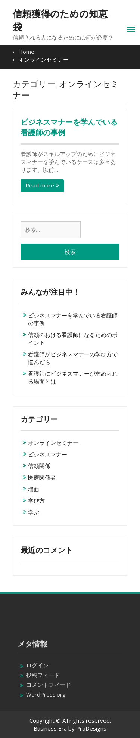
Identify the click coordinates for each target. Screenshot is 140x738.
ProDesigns (91, 728)
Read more (39, 185)
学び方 (36, 500)
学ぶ (33, 512)
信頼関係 (39, 465)
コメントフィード (48, 684)
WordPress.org (46, 694)
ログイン (37, 665)
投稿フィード (43, 675)
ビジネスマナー (47, 454)
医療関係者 (42, 477)
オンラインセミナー (53, 442)
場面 (33, 489)
